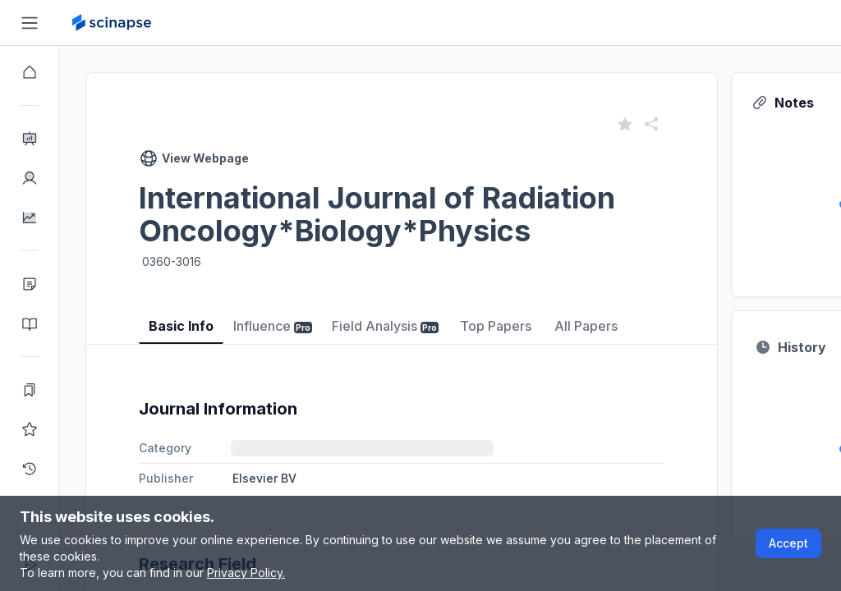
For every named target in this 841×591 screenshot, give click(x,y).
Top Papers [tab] (495, 326)
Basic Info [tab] (181, 326)
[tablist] (401, 314)
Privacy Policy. (246, 573)
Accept (788, 543)
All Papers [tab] (586, 326)
